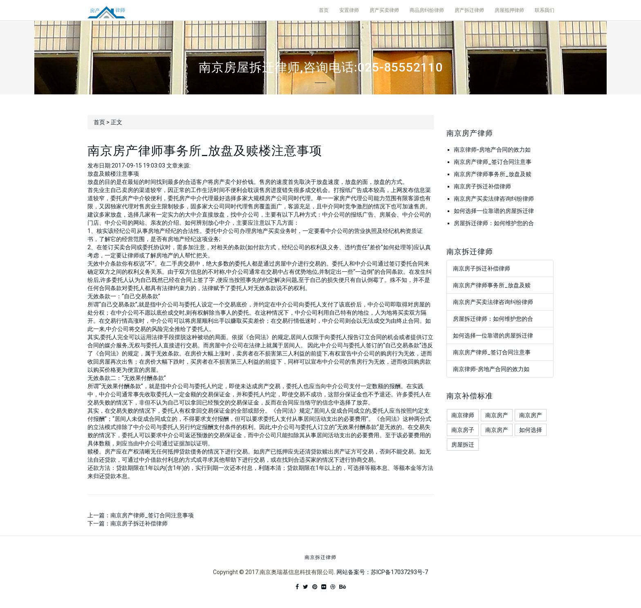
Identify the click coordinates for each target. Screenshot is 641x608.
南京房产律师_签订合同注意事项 (152, 515)
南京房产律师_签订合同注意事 (492, 162)
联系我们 (544, 10)
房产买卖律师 (384, 10)
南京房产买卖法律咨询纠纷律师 (494, 198)
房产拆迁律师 (469, 10)
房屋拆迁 (462, 444)
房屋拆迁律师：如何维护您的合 (494, 223)
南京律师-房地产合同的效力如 (492, 149)
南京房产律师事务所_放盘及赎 (492, 174)
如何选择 (530, 430)
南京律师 (462, 415)
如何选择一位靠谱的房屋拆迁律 (494, 211)
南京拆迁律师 (320, 557)
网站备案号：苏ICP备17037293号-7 (382, 572)
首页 (324, 10)
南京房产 (496, 415)
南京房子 (462, 430)
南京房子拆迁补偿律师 (139, 523)
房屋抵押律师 (509, 10)
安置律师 (349, 10)
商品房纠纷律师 (427, 10)
